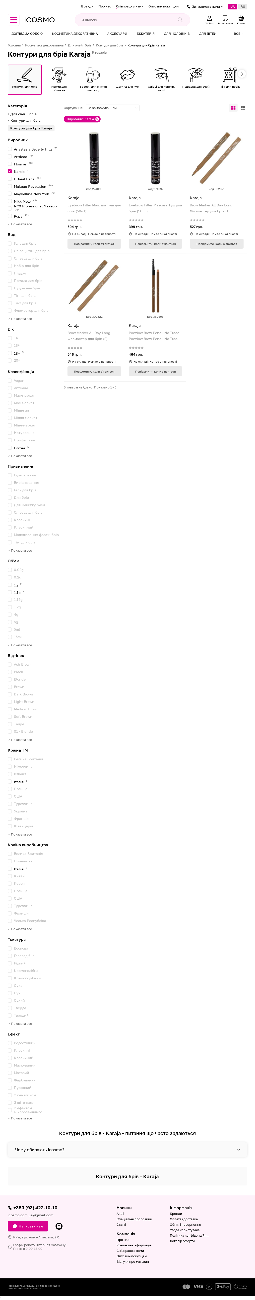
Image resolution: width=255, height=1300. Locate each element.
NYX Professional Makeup (35, 207)
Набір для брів (26, 266)
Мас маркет (24, 403)
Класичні (22, 520)
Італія (20, 781)
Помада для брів (28, 280)
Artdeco (24, 156)
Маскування (24, 1065)
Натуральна (24, 432)
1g (18, 584)
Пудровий (22, 1087)
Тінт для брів (25, 303)
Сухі (17, 993)
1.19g (18, 599)
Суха (18, 985)
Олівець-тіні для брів (32, 251)
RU (243, 6)
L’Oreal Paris (27, 178)
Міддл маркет (25, 418)
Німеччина (23, 766)
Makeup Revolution (33, 186)
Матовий (21, 1073)
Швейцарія (23, 826)
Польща (20, 789)
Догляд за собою (27, 34)
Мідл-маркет (25, 425)
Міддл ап (21, 410)
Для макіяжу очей (29, 505)
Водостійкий (25, 1043)
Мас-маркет (24, 395)
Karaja (21, 171)
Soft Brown (23, 716)
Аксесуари (117, 34)
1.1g (19, 592)
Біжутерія (146, 34)
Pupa (21, 216)
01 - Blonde (23, 731)
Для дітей (207, 34)
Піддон (20, 273)
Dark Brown (23, 694)
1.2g (17, 607)
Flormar (23, 163)
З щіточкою (24, 1102)
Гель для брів (25, 243)
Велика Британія (28, 759)
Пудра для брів (27, 288)
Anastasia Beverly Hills (36, 149)
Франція (21, 818)
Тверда (20, 1008)
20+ (17, 360)
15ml (18, 637)
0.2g (17, 577)
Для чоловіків (177, 34)
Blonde (20, 679)
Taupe (19, 724)
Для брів (21, 497)
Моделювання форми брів (36, 535)
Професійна (24, 440)
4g (16, 614)
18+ (19, 353)
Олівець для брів (28, 258)
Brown (19, 687)
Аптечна (21, 388)
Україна (20, 811)
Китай (19, 876)
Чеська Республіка (30, 920)
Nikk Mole (25, 201)
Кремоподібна (26, 970)
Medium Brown (26, 709)
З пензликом (25, 1095)
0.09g (19, 570)
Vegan (19, 380)
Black (18, 672)
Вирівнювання (26, 482)
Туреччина (23, 804)
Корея (19, 883)
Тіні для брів (25, 295)
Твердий (21, 1015)
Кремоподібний (27, 978)
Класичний (23, 527)
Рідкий (20, 963)
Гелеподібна (24, 956)
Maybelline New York (35, 193)
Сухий (19, 1000)
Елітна (21, 447)
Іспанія (20, 774)
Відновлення (25, 475)
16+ (17, 345)
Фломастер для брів (31, 310)
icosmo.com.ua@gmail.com (30, 1215)
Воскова (21, 948)
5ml (17, 629)
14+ (17, 338)
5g (16, 622)
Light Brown (24, 701)
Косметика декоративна (75, 34)
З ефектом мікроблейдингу (28, 1110)
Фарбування (25, 1080)
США (18, 796)
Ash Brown (23, 664)
